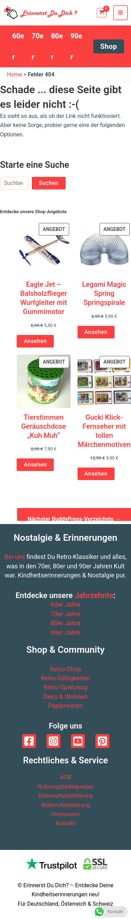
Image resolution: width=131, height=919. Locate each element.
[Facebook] (29, 741)
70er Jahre (65, 614)
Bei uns (15, 556)
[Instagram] (53, 741)
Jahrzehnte (94, 595)
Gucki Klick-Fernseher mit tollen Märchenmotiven (104, 431)
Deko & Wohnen (65, 696)
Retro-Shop (65, 669)
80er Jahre (65, 623)
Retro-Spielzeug (65, 687)
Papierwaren (65, 705)
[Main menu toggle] (121, 13)
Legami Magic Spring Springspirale (104, 293)
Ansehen (35, 341)
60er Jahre (65, 604)
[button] (108, 46)
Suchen (48, 183)
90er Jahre (65, 632)
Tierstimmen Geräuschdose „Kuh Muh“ (43, 426)
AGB (65, 777)
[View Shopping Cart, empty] (102, 12)
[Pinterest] (102, 741)
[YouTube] (78, 741)
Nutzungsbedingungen (65, 786)
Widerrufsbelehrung (65, 805)
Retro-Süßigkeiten (65, 678)
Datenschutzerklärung (65, 795)
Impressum (65, 814)
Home (14, 74)
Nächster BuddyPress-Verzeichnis (74, 518)
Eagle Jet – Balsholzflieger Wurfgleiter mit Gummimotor (43, 298)
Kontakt (65, 823)
